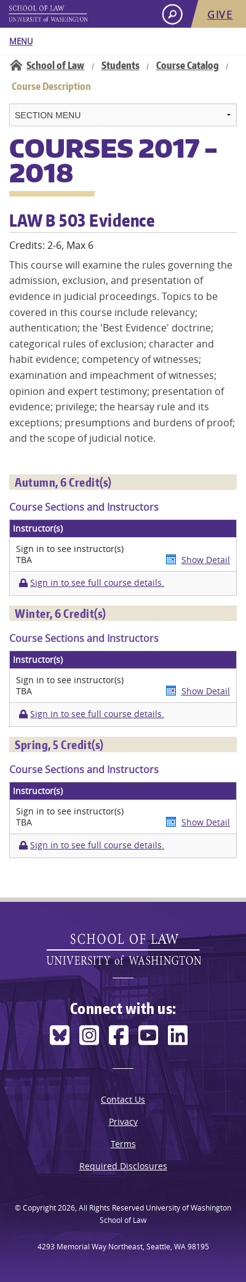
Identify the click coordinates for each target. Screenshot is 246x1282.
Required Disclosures (123, 1166)
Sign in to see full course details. (97, 582)
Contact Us (123, 1099)
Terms (123, 1144)
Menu (21, 41)
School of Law (55, 65)
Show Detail (205, 560)
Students (120, 65)
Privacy (123, 1121)
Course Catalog (187, 65)
